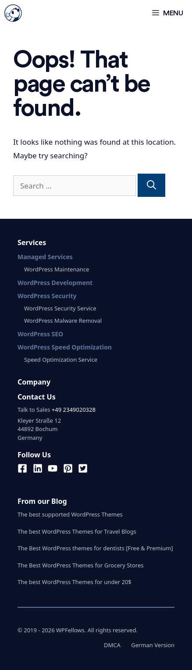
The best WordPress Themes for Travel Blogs (77, 531)
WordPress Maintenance (56, 269)
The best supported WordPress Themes (70, 514)
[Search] (151, 185)
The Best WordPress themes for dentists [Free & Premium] (95, 548)
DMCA (112, 645)
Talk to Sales (34, 409)
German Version (152, 645)
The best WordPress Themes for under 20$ (75, 582)
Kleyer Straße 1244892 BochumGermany (39, 429)
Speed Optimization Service (60, 360)
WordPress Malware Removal (63, 320)
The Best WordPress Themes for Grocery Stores (81, 565)
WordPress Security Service (60, 308)
